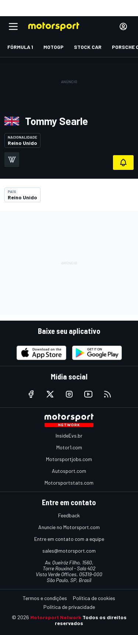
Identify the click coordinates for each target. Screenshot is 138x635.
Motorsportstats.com (69, 482)
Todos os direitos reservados (91, 620)
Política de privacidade (69, 607)
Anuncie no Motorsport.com (69, 527)
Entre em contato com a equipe (69, 539)
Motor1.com (69, 447)
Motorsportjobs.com (69, 459)
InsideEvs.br (69, 435)
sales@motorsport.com (69, 550)
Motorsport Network (55, 617)
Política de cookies (94, 598)
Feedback (69, 515)
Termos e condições (45, 598)
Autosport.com (69, 471)
